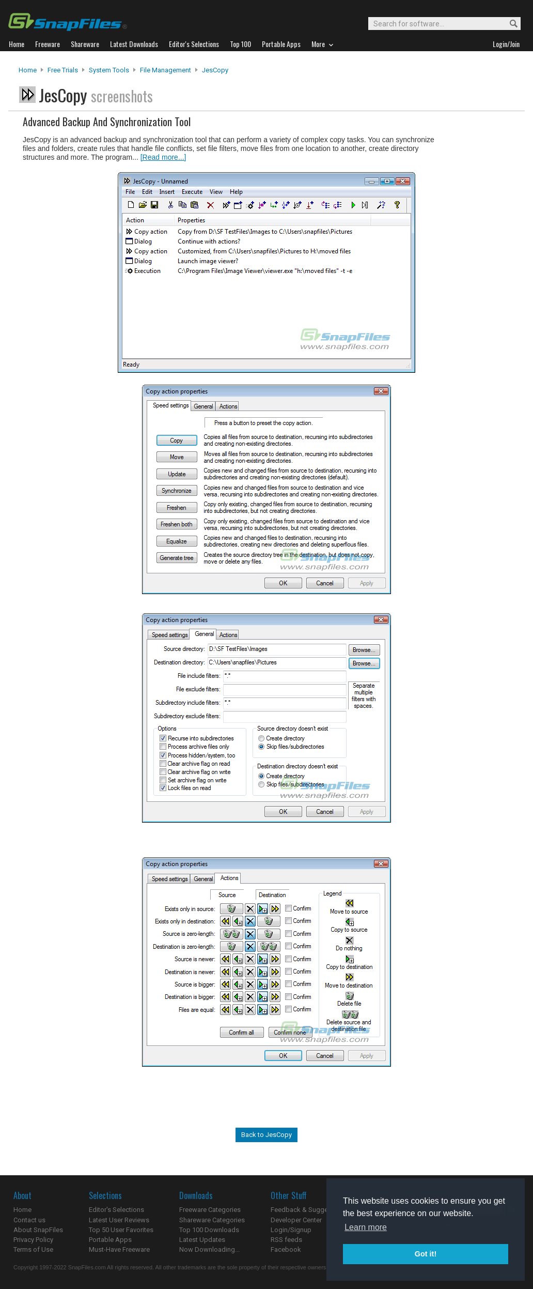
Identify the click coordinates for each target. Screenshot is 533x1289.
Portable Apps (110, 1239)
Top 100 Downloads (209, 1230)
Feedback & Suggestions (309, 1210)
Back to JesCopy (266, 1135)
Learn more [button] (365, 1227)
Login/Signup (291, 1230)
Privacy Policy (33, 1239)
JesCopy (215, 70)
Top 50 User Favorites (121, 1230)
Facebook (286, 1249)
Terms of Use (33, 1249)
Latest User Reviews (119, 1220)
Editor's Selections (116, 1210)
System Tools (109, 70)
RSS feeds (286, 1239)
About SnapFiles (38, 1230)
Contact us (29, 1220)
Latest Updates (202, 1239)
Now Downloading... (209, 1249)
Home (28, 70)
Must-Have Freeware (119, 1249)
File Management (165, 70)
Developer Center (296, 1220)
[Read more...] (163, 157)
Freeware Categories (210, 1210)
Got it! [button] (425, 1254)
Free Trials (63, 70)
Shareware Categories (212, 1220)
